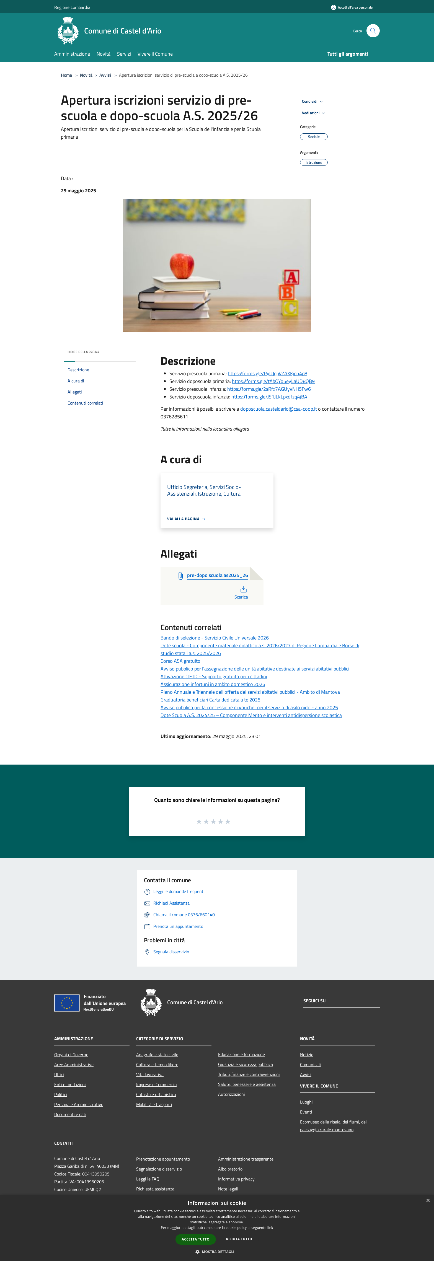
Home (66, 75)
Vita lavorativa (150, 1074)
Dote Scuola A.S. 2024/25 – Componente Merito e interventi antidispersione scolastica (251, 715)
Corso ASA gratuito (180, 661)
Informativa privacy (236, 1178)
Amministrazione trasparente (245, 1159)
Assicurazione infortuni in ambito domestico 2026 (213, 684)
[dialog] (217, 1228)
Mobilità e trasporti (154, 1104)
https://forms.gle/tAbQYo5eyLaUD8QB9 (273, 381)
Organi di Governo (71, 1054)
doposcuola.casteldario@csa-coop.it (278, 409)
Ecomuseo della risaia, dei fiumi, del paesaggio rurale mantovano (333, 1125)
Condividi (313, 101)
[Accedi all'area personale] (352, 7)
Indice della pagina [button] (83, 351)
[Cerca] (373, 30)
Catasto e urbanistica (156, 1094)
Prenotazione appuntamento (163, 1159)
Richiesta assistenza (155, 1188)
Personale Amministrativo (78, 1104)
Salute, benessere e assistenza (247, 1084)
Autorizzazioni (231, 1094)
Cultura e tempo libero (157, 1064)
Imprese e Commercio (156, 1084)
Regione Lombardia (72, 7)
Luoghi (306, 1102)
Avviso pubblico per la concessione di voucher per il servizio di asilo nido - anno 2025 (249, 707)
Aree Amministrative (74, 1064)
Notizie (306, 1054)
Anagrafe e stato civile (157, 1054)
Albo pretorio (230, 1169)
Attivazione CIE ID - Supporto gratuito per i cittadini (214, 676)
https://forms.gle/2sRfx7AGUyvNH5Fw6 (269, 389)
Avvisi (105, 75)
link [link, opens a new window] (270, 1227)
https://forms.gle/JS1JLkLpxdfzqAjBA (269, 396)
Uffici (59, 1074)
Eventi (306, 1112)
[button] (217, 1251)
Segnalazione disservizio (159, 1169)
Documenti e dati (70, 1114)
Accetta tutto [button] (196, 1239)
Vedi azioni (314, 113)
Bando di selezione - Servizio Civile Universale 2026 (215, 637)
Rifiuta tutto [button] (239, 1239)
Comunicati (310, 1064)
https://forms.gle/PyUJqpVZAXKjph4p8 (267, 373)
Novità (86, 75)
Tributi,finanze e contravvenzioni (249, 1074)
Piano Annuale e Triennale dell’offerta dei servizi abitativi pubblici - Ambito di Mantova (250, 692)
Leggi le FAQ (147, 1178)
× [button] (428, 1201)
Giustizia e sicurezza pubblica (245, 1064)
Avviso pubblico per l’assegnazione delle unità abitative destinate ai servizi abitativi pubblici (255, 668)
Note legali (228, 1188)
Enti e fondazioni (70, 1084)
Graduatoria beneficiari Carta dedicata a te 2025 (210, 699)
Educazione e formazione (241, 1054)
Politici (60, 1094)
